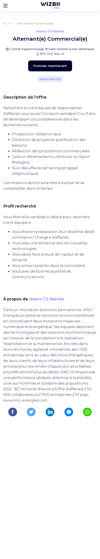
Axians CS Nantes (46, 299)
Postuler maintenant (50, 66)
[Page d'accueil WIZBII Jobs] (50, 5)
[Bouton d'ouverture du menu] (5, 5)
